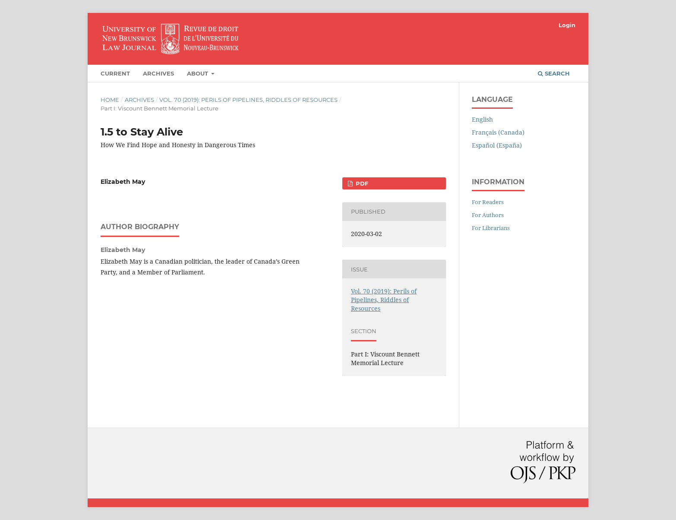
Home (110, 99)
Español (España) (497, 145)
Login (567, 25)
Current (115, 73)
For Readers (488, 202)
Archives (158, 73)
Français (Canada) (498, 132)
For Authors (488, 215)
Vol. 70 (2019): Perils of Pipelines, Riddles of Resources (248, 99)
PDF (361, 183)
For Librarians (491, 228)
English (482, 119)
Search (554, 73)
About (198, 73)
